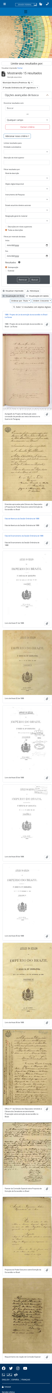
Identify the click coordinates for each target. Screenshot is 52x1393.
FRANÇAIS (25, 1380)
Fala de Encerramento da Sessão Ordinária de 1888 (24, 531)
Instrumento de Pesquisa (15, 194)
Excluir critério (28, 127)
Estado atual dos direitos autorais (18, 205)
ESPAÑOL (15, 1380)
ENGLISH (6, 1380)
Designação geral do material (16, 216)
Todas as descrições (15, 230)
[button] (40, 4)
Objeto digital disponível (14, 184)
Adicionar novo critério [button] (16, 136)
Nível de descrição (12, 173)
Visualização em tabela (37, 296)
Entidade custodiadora (12, 147)
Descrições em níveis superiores (20, 226)
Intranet (6, 1387)
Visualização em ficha (13, 296)
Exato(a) (11, 271)
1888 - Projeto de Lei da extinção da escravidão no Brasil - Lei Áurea (26, 315)
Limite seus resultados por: (27, 63)
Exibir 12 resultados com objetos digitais (32, 307)
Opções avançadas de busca (22, 95)
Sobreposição (13, 267)
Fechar (20, 68)
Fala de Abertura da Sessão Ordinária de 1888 (22, 514)
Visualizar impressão (13, 291)
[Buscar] (27, 108)
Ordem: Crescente (41, 300)
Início (7, 240)
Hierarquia (33, 291)
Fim (6, 251)
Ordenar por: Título (19, 300)
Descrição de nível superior (14, 157)
